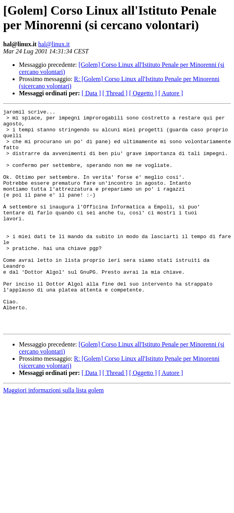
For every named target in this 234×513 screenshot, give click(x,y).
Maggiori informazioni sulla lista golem (53, 434)
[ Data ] (91, 93)
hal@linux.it (54, 44)
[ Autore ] (170, 93)
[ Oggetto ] (143, 93)
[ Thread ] (115, 93)
